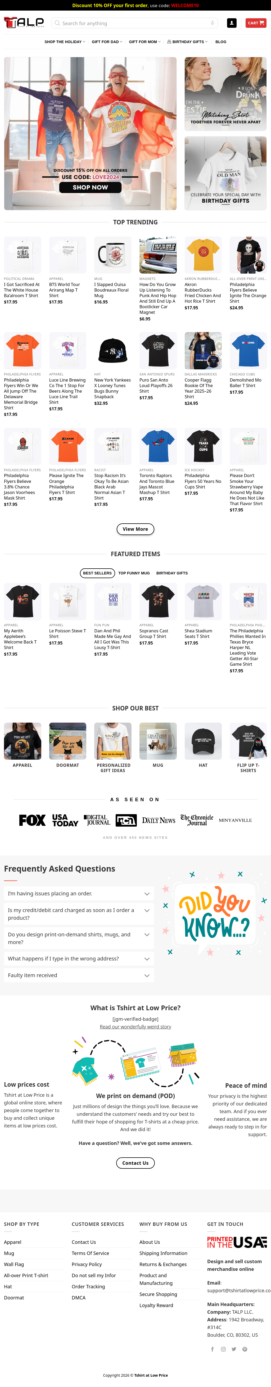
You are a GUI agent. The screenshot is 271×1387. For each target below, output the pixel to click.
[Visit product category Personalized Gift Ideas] (113, 750)
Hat (8, 1286)
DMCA (78, 1297)
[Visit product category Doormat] (68, 748)
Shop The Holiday (65, 41)
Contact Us (84, 1242)
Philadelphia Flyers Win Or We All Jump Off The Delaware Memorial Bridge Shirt (21, 394)
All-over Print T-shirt (26, 1275)
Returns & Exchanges (163, 1264)
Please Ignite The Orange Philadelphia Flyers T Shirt (66, 484)
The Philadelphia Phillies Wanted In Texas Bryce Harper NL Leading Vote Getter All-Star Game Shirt (248, 647)
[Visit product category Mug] (158, 748)
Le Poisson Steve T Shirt (67, 633)
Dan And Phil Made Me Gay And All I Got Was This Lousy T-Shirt (112, 639)
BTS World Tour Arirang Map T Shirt (64, 290)
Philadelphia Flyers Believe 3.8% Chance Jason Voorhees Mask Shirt (19, 487)
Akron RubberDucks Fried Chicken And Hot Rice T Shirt (203, 293)
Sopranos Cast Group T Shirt (153, 633)
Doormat (14, 1297)
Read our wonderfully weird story (135, 1026)
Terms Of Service (90, 1253)
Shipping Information (163, 1253)
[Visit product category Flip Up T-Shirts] (248, 750)
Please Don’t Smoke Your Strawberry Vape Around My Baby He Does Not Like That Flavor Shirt (247, 489)
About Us (149, 1242)
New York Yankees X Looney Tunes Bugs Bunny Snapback (112, 388)
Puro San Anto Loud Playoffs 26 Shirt (156, 385)
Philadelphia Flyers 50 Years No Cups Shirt (203, 481)
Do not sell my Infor (94, 1275)
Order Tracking (88, 1286)
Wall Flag (14, 1264)
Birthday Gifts (187, 41)
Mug (9, 1253)
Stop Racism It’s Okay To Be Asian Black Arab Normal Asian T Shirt (111, 487)
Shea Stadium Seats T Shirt (198, 633)
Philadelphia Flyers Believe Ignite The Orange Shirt (248, 293)
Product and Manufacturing (156, 1279)
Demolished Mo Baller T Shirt (245, 382)
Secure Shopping (158, 1294)
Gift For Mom (145, 41)
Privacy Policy (87, 1264)
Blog (220, 42)
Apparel (12, 1242)
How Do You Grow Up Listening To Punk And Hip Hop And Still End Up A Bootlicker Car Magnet (157, 298)
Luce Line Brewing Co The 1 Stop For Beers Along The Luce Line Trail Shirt (67, 391)
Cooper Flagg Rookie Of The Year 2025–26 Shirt (199, 388)
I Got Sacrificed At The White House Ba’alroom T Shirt (22, 290)
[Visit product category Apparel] (22, 748)
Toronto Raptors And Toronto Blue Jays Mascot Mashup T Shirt (156, 484)
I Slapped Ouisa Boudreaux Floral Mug (111, 290)
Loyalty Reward (156, 1305)
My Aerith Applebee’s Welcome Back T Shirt (20, 639)
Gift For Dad (107, 41)
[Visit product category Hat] (203, 748)
